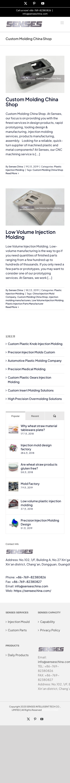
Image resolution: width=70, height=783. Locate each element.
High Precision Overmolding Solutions (35, 399)
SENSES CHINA (50, 710)
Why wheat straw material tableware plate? (39, 428)
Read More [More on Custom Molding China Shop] (11, 173)
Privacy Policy (50, 630)
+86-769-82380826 (31, 577)
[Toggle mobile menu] (62, 23)
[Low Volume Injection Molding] (35, 207)
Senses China (16, 166)
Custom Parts (17, 630)
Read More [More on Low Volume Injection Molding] (11, 307)
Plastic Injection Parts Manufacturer (24, 303)
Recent (35, 416)
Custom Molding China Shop (32, 101)
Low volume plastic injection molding (41, 503)
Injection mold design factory (36, 447)
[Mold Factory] (13, 484)
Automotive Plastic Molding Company (35, 361)
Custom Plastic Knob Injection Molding (35, 344)
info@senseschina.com (35, 13)
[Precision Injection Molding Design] (13, 520)
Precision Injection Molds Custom (31, 352)
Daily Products (18, 655)
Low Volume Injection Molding (30, 234)
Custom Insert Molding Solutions (31, 390)
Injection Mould (19, 622)
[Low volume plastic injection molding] (13, 501)
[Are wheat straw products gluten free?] (13, 465)
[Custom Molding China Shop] (35, 74)
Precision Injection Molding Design (40, 522)
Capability (47, 622)
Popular (15, 416)
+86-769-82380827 (27, 582)
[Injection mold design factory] (13, 445)
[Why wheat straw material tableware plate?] (13, 426)
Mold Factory (30, 484)
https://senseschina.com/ (32, 591)
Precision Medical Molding (27, 369)
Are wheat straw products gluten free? (39, 466)
